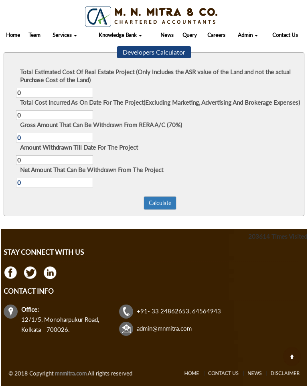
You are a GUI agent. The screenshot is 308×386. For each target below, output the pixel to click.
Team (34, 35)
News (167, 35)
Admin (248, 35)
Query (189, 35)
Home (13, 35)
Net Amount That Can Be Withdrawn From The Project (91, 169)
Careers (216, 35)
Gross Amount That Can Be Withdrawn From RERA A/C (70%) (101, 124)
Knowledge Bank (120, 35)
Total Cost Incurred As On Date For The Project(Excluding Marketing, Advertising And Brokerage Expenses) (160, 102)
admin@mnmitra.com (164, 328)
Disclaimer (271, 373)
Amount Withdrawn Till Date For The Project (79, 147)
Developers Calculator (154, 52)
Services (65, 35)
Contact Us (285, 35)
